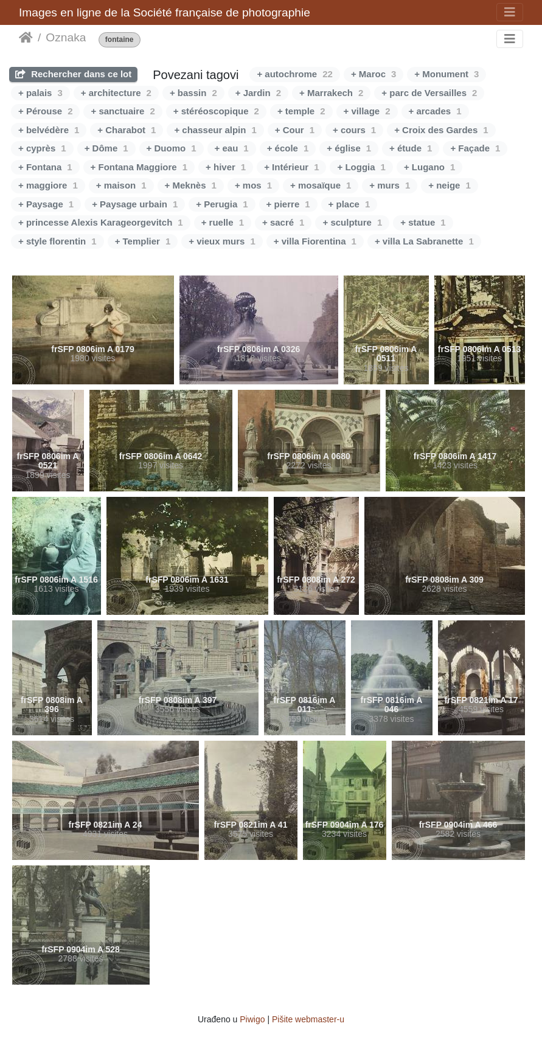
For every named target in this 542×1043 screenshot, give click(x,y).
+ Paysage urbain (135, 204)
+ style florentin (57, 241)
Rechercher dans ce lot (73, 74)
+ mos (253, 185)
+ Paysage (46, 204)
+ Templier (143, 241)
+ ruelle (222, 222)
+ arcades (435, 111)
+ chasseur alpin (215, 130)
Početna (26, 37)
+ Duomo (171, 148)
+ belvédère (48, 130)
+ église (349, 148)
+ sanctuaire (123, 111)
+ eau (232, 148)
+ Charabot (126, 130)
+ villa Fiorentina (315, 241)
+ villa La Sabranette (424, 241)
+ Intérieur (291, 167)
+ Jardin (258, 93)
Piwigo (252, 1019)
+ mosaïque (320, 185)
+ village (367, 111)
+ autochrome (294, 74)
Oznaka (66, 37)
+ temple (301, 111)
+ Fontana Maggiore (139, 167)
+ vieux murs (222, 241)
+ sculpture (352, 222)
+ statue (422, 222)
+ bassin (193, 93)
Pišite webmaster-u (308, 1019)
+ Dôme (106, 148)
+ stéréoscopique (216, 111)
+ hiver (226, 167)
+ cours (354, 130)
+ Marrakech (331, 93)
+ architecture (116, 93)
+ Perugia (222, 204)
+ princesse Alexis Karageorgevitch (100, 222)
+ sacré (283, 222)
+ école (288, 148)
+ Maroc (373, 74)
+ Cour (294, 130)
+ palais (40, 93)
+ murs (389, 185)
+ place (349, 204)
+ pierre (288, 204)
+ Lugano (429, 167)
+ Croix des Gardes (441, 130)
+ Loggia (361, 167)
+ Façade (475, 148)
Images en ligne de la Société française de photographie (164, 12)
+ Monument (446, 74)
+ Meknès (191, 185)
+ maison (121, 185)
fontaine (119, 40)
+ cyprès (42, 148)
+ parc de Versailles (429, 93)
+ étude (410, 148)
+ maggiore (48, 185)
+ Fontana (45, 167)
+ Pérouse (45, 111)
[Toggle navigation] (509, 12)
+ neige (449, 185)
